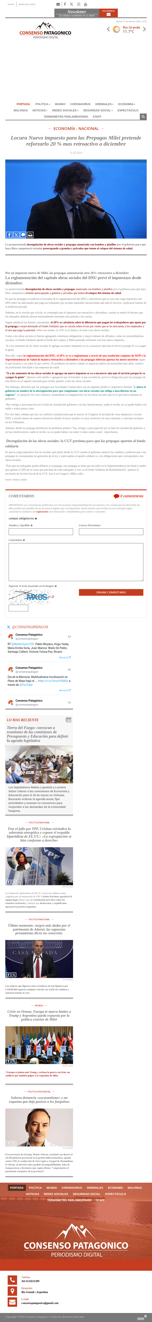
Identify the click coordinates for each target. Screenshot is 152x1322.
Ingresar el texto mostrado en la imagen (33, 586)
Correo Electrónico (90, 525)
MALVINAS (21, 110)
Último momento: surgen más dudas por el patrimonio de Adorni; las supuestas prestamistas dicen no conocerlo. (39, 929)
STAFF (11, 4)
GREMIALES (104, 104)
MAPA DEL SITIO (27, 4)
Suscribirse (108, 13)
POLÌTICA (43, 104)
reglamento (42, 511)
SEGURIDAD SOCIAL (98, 110)
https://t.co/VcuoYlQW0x (53, 680)
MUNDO (60, 104)
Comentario (17, 540)
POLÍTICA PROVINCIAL (39, 1091)
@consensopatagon (30, 627)
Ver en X (65, 657)
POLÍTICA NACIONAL (39, 822)
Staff (97, 116)
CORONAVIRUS (80, 104)
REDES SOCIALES (65, 110)
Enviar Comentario (111, 592)
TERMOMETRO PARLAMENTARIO (66, 116)
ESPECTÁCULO (128, 110)
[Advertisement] (76, 71)
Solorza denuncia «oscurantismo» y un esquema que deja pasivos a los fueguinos (39, 1100)
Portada (23, 104)
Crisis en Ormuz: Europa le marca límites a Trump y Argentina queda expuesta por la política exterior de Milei (39, 1015)
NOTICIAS (40, 110)
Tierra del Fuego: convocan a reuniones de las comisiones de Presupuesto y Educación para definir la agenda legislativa (37, 734)
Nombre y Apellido (21, 525)
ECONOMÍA (126, 104)
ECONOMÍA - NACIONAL (76, 128)
